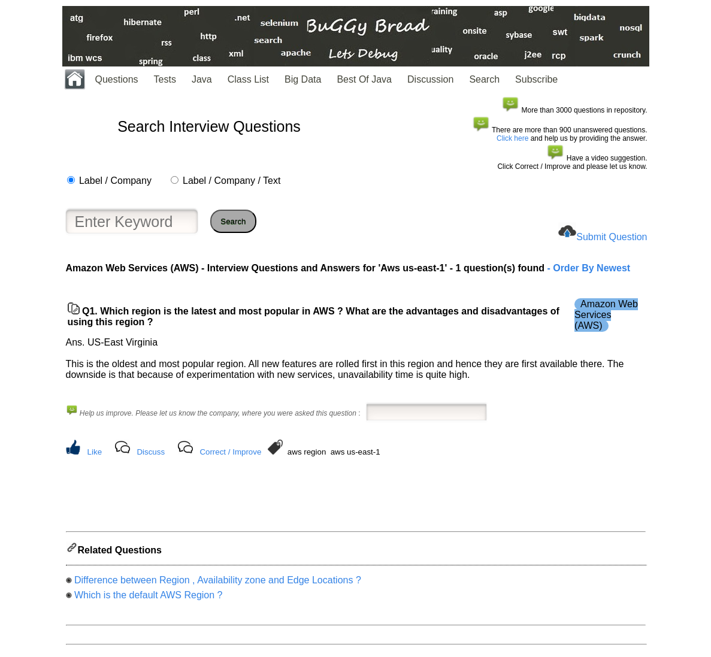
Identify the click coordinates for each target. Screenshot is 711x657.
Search (484, 79)
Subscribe (536, 79)
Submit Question (611, 237)
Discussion (430, 79)
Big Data (303, 79)
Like (94, 451)
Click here (512, 138)
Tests (165, 79)
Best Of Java (364, 79)
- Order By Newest (587, 268)
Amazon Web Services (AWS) (606, 315)
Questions (116, 79)
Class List (248, 79)
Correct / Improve (230, 451)
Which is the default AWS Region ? (148, 599)
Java (202, 79)
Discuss (151, 451)
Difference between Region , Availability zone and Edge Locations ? (217, 584)
